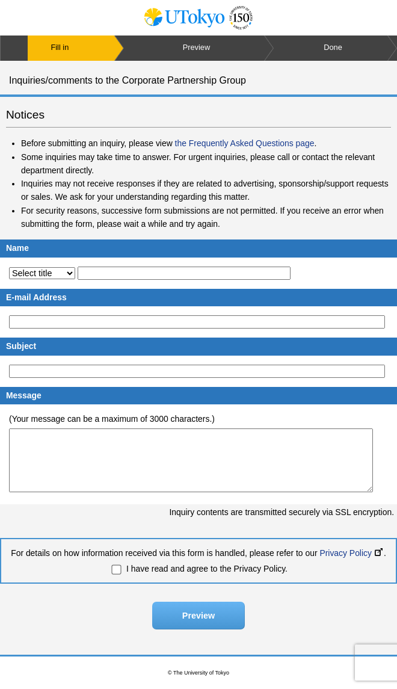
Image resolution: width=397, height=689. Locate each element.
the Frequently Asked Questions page (245, 143)
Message (24, 395)
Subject (21, 346)
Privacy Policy (351, 553)
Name (17, 248)
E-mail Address (36, 297)
